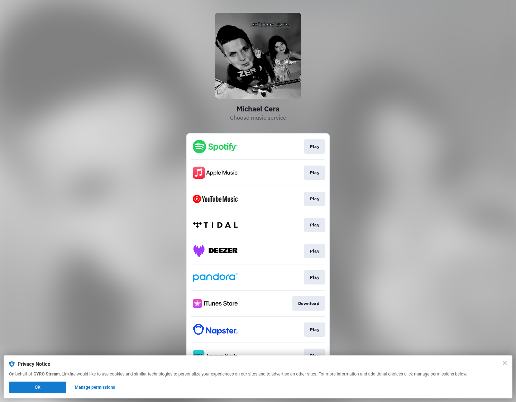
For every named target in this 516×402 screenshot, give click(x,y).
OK (37, 387)
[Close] (505, 363)
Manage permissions (95, 387)
